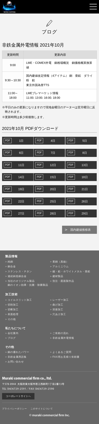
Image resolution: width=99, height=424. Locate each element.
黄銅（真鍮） (61, 261)
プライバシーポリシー (14, 408)
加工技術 (11, 294)
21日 (85, 189)
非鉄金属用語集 (17, 356)
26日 (85, 201)
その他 (12, 319)
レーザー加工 (61, 299)
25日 (53, 201)
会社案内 (13, 333)
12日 (53, 165)
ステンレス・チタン (20, 271)
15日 (53, 177)
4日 (53, 140)
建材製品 (58, 276)
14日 (21, 177)
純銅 (10, 261)
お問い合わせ (16, 361)
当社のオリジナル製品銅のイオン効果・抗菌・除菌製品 (28, 283)
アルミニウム (61, 266)
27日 (21, 213)
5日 (84, 140)
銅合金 (12, 266)
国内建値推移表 (80, 229)
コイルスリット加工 (20, 299)
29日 (85, 213)
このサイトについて (42, 408)
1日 (21, 140)
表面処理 (13, 314)
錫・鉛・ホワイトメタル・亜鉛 (71, 271)
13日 (85, 165)
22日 (21, 201)
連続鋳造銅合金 (17, 276)
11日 (21, 165)
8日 (84, 152)
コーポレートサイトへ (18, 396)
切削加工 (13, 304)
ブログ (12, 337)
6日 (21, 152)
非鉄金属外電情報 (63, 337)
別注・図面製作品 (63, 281)
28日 (53, 213)
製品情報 (11, 256)
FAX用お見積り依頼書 (66, 356)
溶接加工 (58, 309)
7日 (53, 152)
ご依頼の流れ (61, 333)
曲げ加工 (58, 304)
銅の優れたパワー (18, 352)
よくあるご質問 (62, 352)
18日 (85, 177)
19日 (21, 189)
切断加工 (13, 309)
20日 (53, 189)
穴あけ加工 (59, 314)
